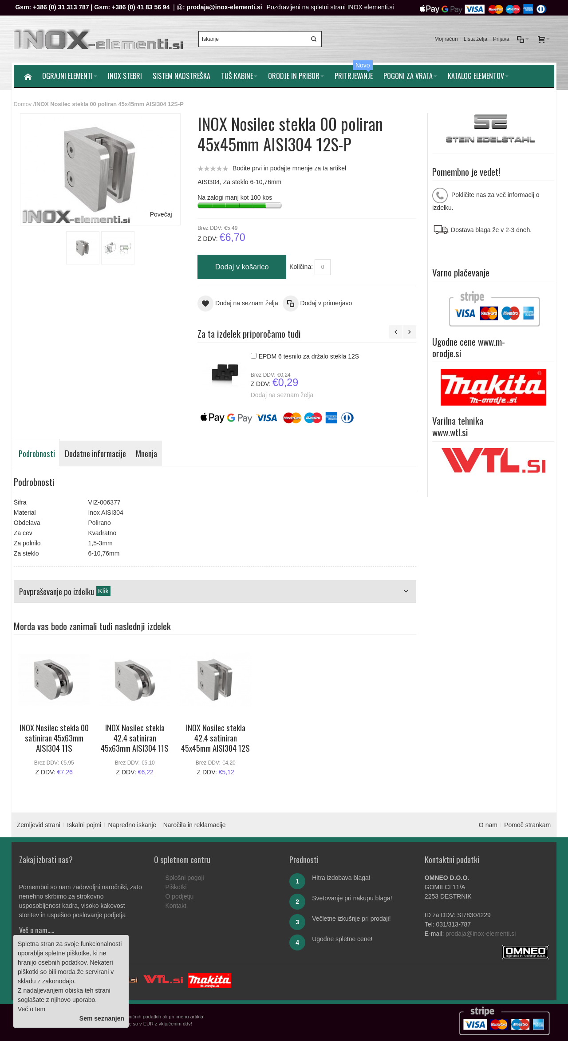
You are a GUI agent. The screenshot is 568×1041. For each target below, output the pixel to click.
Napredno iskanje (132, 824)
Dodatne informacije (95, 453)
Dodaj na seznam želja (282, 394)
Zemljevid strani (38, 824)
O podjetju (179, 896)
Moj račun (446, 39)
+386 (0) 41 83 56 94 (141, 7)
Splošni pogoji (184, 877)
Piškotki (175, 887)
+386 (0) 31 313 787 (61, 7)
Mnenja (146, 453)
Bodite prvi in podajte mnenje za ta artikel (289, 168)
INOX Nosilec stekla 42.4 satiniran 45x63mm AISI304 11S (135, 738)
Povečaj (161, 214)
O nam (488, 824)
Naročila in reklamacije (194, 824)
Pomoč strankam (527, 824)
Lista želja (475, 39)
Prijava (501, 39)
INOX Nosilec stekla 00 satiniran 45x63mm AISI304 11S (54, 738)
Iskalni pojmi (84, 824)
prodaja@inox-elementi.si (224, 7)
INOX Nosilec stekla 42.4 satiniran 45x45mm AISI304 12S (215, 738)
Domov (23, 104)
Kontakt (175, 905)
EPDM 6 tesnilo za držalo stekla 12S (309, 356)
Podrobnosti (37, 453)
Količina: (301, 266)
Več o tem (31, 1009)
